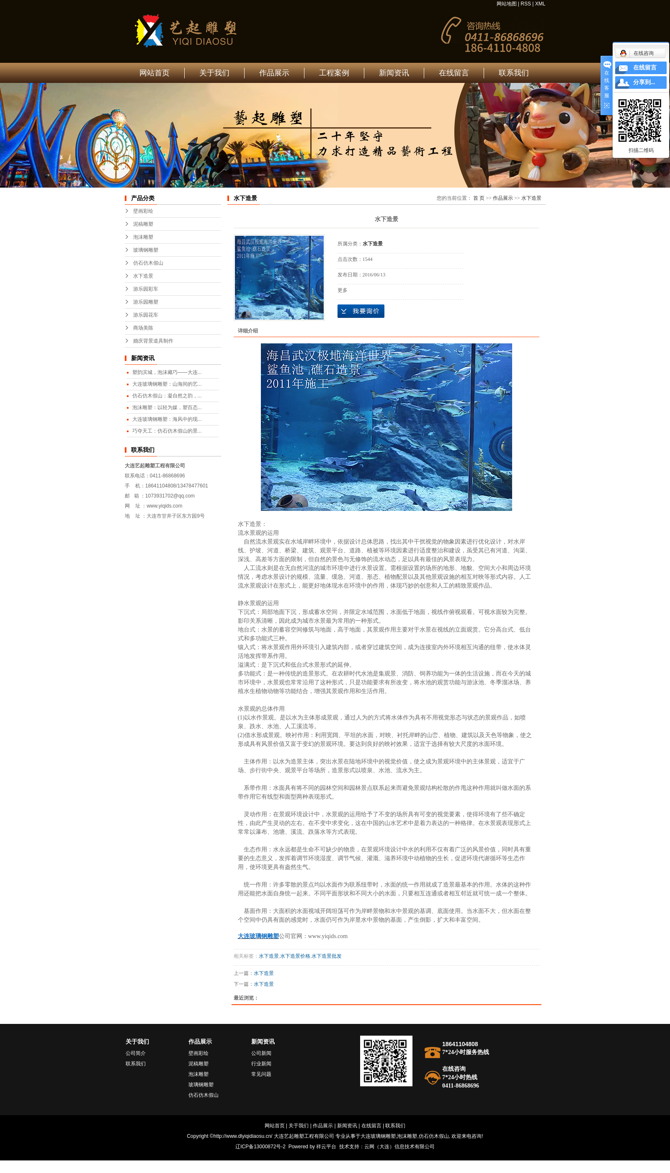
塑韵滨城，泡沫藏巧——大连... (167, 372)
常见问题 (261, 1074)
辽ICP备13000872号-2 (260, 1147)
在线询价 (361, 311)
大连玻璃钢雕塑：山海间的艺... (167, 384)
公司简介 (136, 1053)
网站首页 (154, 73)
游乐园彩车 (145, 289)
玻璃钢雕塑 (145, 250)
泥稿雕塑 (143, 224)
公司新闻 (261, 1053)
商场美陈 (143, 328)
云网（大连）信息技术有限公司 (399, 1147)
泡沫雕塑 (143, 237)
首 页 (478, 198)
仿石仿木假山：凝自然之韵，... (167, 396)
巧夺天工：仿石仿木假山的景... (167, 431)
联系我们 (514, 73)
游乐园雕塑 (145, 302)
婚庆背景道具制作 (153, 341)
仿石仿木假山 (148, 263)
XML (540, 4)
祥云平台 (326, 1147)
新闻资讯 (394, 73)
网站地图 (507, 4)
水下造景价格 (295, 956)
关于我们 (214, 73)
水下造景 (143, 276)
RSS (526, 4)
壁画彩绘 (143, 211)
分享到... (644, 82)
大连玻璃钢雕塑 (378, 1136)
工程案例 (334, 73)
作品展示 (274, 73)
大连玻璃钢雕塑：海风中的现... (167, 419)
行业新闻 (261, 1064)
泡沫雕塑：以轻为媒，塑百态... (167, 407)
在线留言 (454, 73)
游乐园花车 (145, 315)
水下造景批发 (327, 956)
